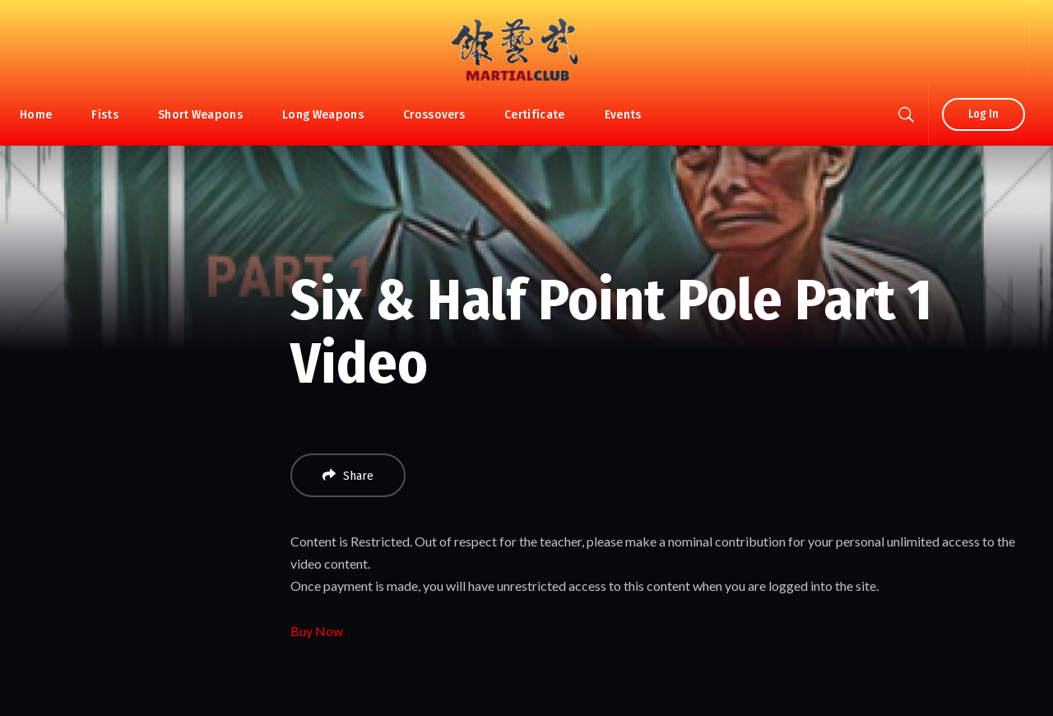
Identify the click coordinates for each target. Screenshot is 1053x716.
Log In (983, 114)
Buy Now (316, 631)
